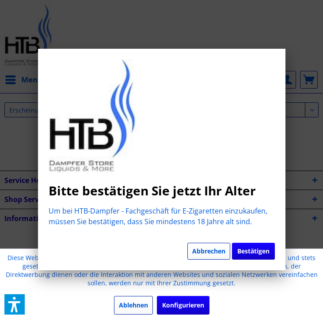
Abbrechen (208, 251)
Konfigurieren (183, 305)
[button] (14, 304)
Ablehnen (133, 305)
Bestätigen (253, 251)
